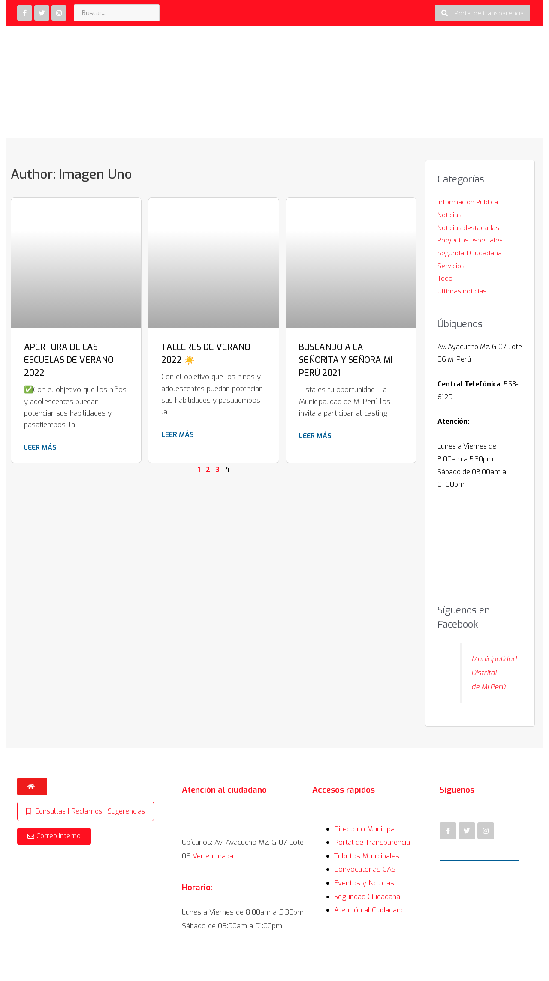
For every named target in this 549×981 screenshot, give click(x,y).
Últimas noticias (462, 291)
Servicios (451, 265)
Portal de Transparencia (373, 856)
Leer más (40, 447)
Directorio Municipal (366, 843)
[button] (482, 13)
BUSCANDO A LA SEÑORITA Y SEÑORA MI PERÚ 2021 (345, 360)
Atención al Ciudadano (369, 924)
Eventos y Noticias (364, 897)
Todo (444, 278)
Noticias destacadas (468, 227)
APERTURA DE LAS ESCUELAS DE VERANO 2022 (69, 360)
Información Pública (467, 201)
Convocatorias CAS (365, 883)
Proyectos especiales (470, 240)
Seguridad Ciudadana (469, 252)
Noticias (449, 214)
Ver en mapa (213, 870)
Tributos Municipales (367, 870)
